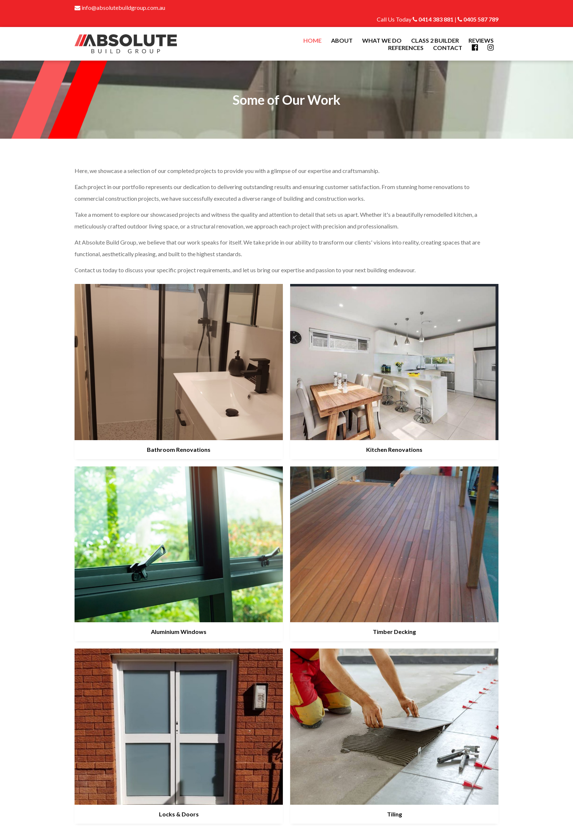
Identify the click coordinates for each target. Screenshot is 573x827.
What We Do (382, 40)
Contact (447, 47)
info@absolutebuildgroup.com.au (120, 7)
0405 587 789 (478, 19)
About (342, 40)
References (406, 47)
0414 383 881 (433, 19)
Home (312, 40)
